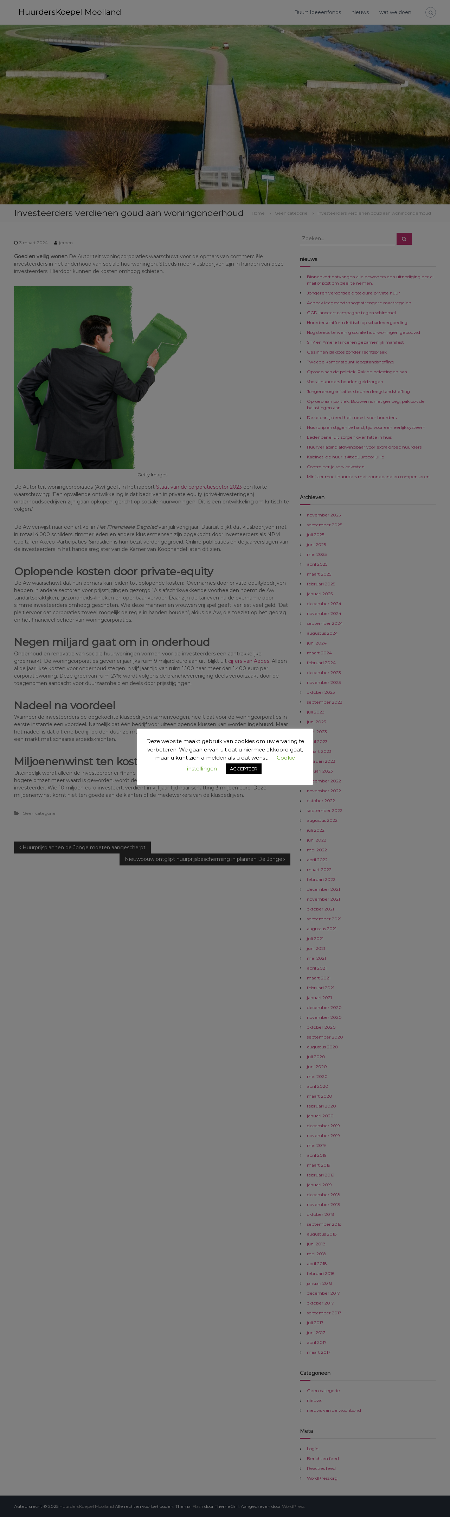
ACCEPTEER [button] (243, 769)
